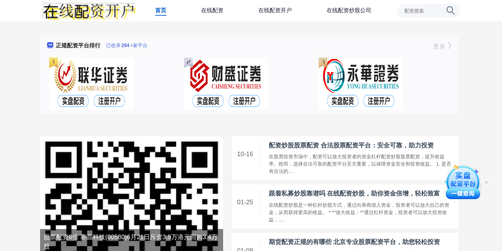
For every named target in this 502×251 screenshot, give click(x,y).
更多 (442, 46)
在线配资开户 (275, 10)
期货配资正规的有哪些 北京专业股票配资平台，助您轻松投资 (354, 241)
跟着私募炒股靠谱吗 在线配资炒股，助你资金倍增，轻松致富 (354, 193)
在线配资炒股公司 (349, 10)
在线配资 (212, 10)
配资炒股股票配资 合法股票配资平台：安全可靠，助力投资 (351, 145)
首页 (160, 10)
